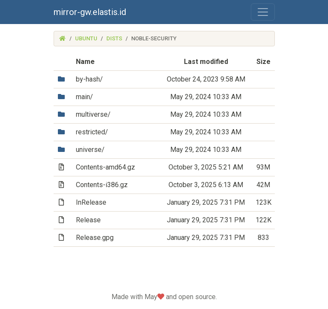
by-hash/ (89, 79)
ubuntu (86, 38)
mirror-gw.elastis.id (90, 12)
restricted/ (92, 132)
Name (85, 62)
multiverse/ (93, 114)
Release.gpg (95, 237)
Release (88, 220)
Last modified (206, 62)
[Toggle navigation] (263, 12)
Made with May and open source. (164, 297)
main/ (84, 97)
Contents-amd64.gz (105, 167)
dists (114, 38)
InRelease (91, 202)
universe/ (90, 149)
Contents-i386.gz (102, 185)
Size (263, 62)
